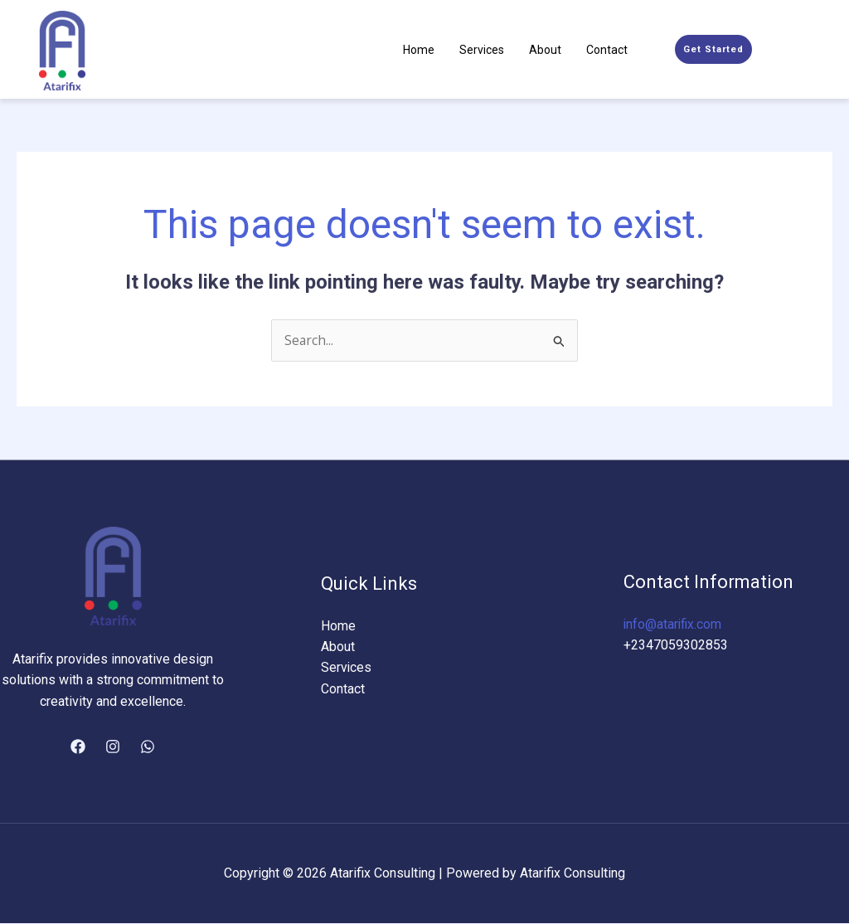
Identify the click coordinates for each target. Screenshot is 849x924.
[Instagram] (112, 747)
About (545, 49)
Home (418, 49)
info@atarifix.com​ (673, 624)
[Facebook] (77, 747)
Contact (607, 49)
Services (481, 49)
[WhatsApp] (147, 747)
